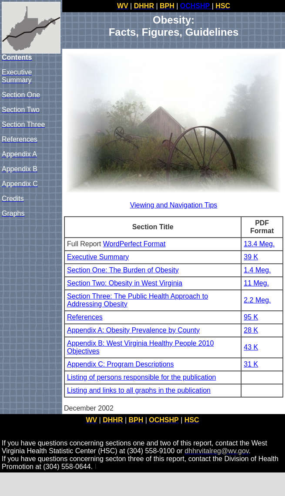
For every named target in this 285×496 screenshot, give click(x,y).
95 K (251, 317)
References (85, 317)
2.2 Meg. (257, 300)
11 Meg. (256, 283)
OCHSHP (195, 6)
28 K (251, 330)
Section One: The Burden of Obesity (123, 270)
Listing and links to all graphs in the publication (139, 390)
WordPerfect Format (134, 244)
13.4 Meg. (259, 244)
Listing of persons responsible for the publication (141, 377)
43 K (251, 347)
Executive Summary (98, 257)
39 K (251, 257)
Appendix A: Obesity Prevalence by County (133, 330)
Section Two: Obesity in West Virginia (124, 283)
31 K (251, 364)
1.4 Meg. (257, 270)
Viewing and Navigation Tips (174, 205)
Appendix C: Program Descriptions (120, 364)
